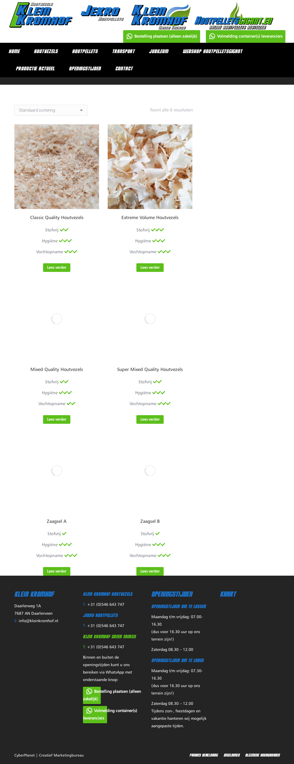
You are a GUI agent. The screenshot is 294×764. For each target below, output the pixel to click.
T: (84, 605)
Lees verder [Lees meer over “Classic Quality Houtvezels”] (56, 268)
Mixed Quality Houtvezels (56, 370)
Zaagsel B (150, 521)
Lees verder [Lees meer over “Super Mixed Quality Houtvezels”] (150, 419)
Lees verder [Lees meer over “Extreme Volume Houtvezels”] (150, 268)
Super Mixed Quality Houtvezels (150, 370)
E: (16, 621)
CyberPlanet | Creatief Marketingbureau (49, 755)
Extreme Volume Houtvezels (150, 218)
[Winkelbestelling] (51, 110)
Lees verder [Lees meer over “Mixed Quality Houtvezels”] (56, 419)
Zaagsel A (57, 521)
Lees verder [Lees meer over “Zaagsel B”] (150, 571)
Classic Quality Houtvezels (57, 218)
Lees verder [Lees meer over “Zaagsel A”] (56, 571)
